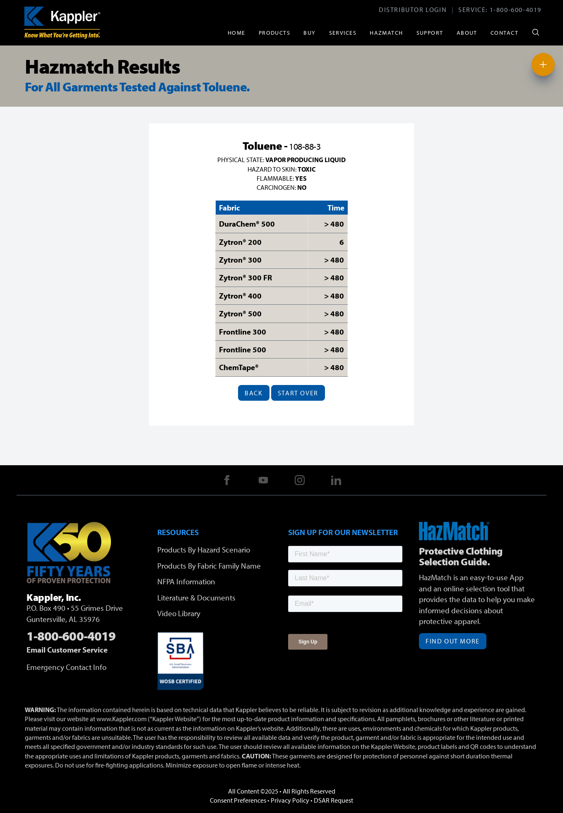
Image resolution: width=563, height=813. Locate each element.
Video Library (178, 613)
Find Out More (453, 641)
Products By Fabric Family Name (209, 566)
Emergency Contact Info (66, 667)
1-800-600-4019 (515, 9)
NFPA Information (186, 581)
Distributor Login (413, 9)
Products (275, 32)
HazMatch (386, 32)
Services (343, 32)
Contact (504, 32)
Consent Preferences (238, 800)
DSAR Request (333, 800)
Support (429, 32)
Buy (309, 32)
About (467, 32)
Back (253, 393)
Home (236, 32)
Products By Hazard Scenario (203, 550)
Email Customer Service (67, 650)
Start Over (298, 393)
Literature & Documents (196, 598)
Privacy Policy (290, 800)
